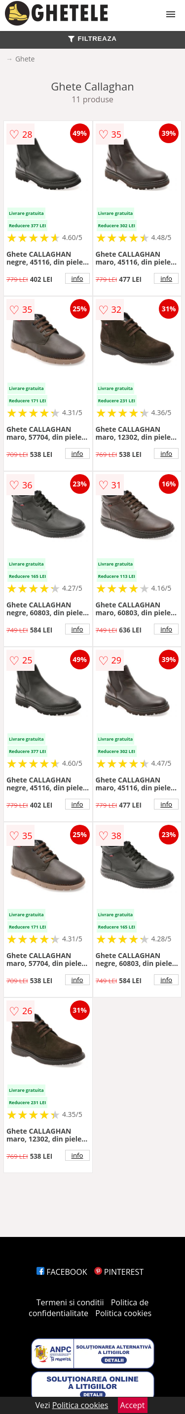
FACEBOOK (62, 1271)
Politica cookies (123, 1313)
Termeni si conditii (70, 1302)
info (77, 278)
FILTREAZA (92, 38)
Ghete (25, 58)
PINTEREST (119, 1271)
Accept (132, 1405)
